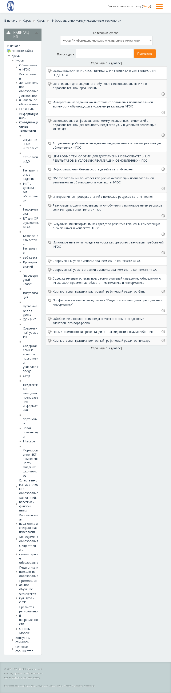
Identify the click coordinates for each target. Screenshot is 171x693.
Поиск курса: (66, 54)
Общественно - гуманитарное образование (28, 554)
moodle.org (89, 685)
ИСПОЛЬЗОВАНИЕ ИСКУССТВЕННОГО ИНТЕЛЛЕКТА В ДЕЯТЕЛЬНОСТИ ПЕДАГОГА (104, 73)
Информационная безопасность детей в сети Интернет (93, 169)
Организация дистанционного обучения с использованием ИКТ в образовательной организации (100, 86)
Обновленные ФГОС (28, 67)
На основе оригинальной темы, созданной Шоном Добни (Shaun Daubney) (42, 685)
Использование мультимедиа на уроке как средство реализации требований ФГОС (108, 244)
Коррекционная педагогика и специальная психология (28, 523)
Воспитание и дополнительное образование (28, 82)
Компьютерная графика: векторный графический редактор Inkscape (101, 341)
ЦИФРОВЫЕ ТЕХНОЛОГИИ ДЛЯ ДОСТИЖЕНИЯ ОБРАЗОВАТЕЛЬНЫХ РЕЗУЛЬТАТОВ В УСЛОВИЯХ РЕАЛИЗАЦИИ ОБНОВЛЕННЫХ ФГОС (101, 158)
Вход (146, 6)
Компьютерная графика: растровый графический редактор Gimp (99, 291)
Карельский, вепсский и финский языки (28, 504)
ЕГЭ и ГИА (26, 109)
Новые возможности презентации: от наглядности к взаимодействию (103, 332)
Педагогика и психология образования (28, 571)
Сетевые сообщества (24, 649)
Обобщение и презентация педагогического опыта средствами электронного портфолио (98, 321)
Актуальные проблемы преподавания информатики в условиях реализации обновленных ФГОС (107, 145)
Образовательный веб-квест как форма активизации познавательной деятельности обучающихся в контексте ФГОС (103, 180)
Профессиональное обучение (28, 585)
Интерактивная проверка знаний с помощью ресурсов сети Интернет (103, 197)
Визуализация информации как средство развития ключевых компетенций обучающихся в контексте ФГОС (106, 226)
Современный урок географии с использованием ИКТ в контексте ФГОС (105, 270)
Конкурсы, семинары (22, 640)
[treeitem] (23, 46)
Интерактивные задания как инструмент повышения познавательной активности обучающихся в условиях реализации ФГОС (103, 104)
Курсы (16, 56)
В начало (13, 46)
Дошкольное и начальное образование (28, 100)
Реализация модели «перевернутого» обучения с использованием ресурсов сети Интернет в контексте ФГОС (107, 207)
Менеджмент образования (28, 539)
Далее (116, 63)
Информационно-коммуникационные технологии (28, 122)
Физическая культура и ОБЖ (27, 598)
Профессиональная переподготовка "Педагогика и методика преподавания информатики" (107, 302)
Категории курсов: (106, 33)
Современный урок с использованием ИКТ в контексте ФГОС (97, 261)
